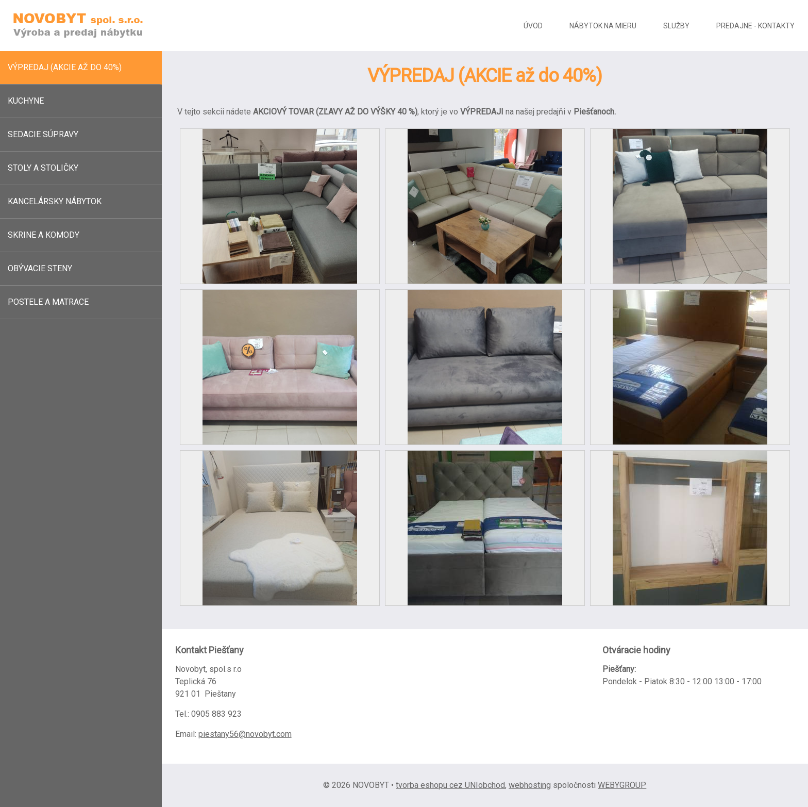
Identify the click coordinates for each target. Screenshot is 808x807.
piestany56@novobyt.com (245, 734)
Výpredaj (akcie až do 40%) (65, 67)
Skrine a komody (43, 235)
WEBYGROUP (622, 785)
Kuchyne (26, 101)
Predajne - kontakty (755, 26)
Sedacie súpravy (43, 134)
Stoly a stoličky (43, 168)
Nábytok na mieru (602, 26)
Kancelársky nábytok (55, 201)
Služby (676, 26)
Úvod (533, 26)
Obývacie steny (40, 268)
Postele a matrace (48, 302)
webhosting (530, 785)
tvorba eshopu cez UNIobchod (450, 785)
